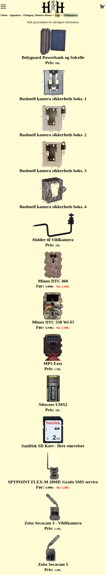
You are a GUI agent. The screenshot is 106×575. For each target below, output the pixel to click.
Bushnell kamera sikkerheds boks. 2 (53, 121)
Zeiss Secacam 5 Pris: (53, 553)
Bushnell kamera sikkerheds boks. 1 (53, 85)
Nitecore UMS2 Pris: (53, 393)
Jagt (57, 15)
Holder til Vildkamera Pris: (53, 230)
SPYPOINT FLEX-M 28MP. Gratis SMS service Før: (53, 470)
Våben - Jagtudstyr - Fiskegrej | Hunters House (26, 15)
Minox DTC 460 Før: (53, 270)
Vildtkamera (71, 15)
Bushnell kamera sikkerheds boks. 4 (53, 193)
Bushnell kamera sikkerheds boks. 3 (53, 157)
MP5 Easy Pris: (53, 352)
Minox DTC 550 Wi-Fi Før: (53, 311)
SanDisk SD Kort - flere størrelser (53, 432)
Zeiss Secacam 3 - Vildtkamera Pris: (53, 512)
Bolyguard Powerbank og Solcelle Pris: (53, 46)
